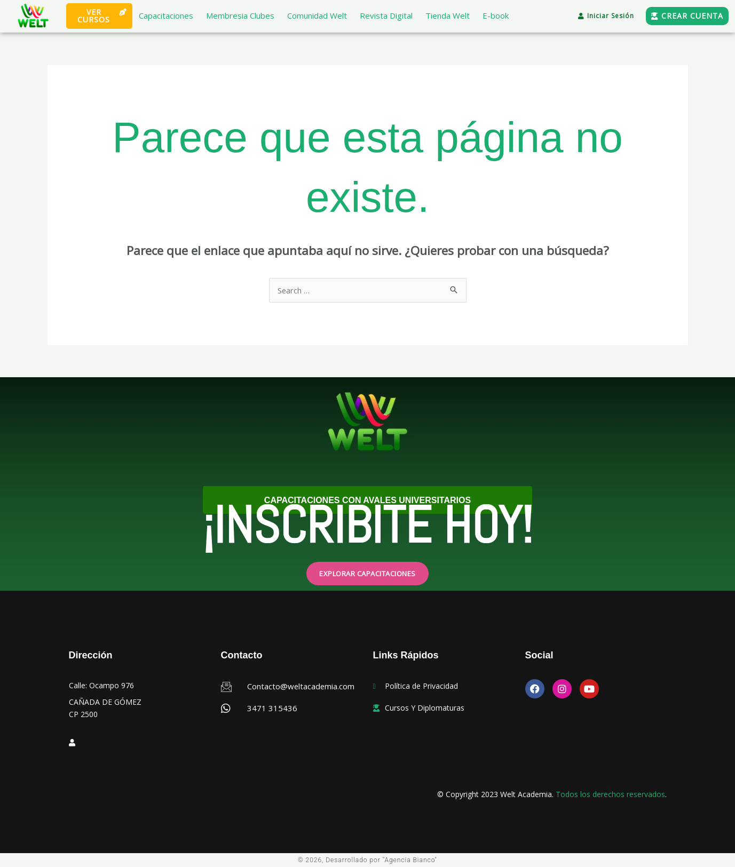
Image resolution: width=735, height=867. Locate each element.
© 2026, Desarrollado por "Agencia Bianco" (368, 860)
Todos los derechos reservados (610, 794)
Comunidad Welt (317, 15)
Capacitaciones (166, 15)
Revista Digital (386, 15)
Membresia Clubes (240, 15)
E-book (496, 15)
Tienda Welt (447, 15)
